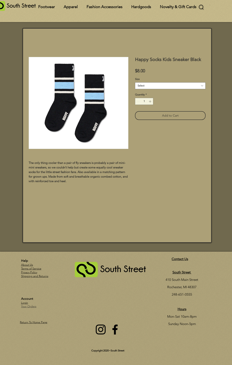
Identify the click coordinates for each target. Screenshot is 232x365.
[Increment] (150, 101)
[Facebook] (115, 329)
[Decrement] (138, 101)
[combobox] (170, 85)
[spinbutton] (144, 101)
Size (137, 79)
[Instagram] (100, 329)
